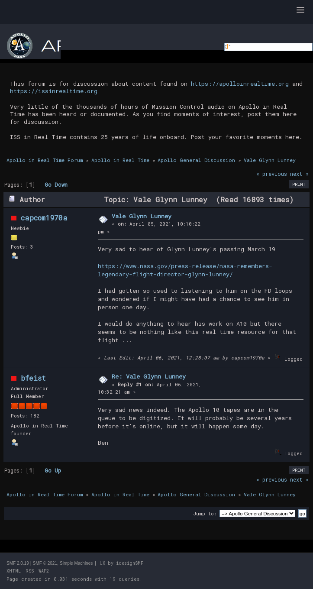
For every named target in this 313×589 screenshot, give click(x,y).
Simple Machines (76, 563)
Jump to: (204, 513)
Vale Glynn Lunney (141, 216)
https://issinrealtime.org (53, 91)
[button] (300, 10)
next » (299, 173)
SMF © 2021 (45, 563)
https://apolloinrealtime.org (240, 83)
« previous (271, 173)
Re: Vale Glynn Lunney (149, 376)
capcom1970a (44, 217)
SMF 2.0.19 (17, 563)
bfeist (33, 377)
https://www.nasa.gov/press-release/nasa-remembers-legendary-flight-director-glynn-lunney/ (185, 270)
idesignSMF (129, 563)
